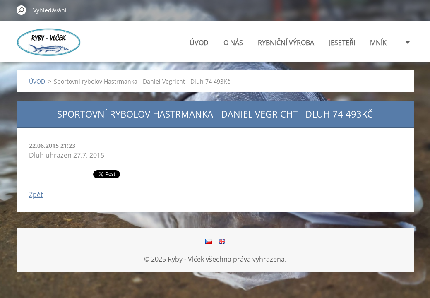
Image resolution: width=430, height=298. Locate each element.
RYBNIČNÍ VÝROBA (286, 42)
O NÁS (233, 42)
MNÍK (378, 42)
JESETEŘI (342, 42)
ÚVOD (199, 42)
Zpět (36, 194)
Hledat (21, 9)
